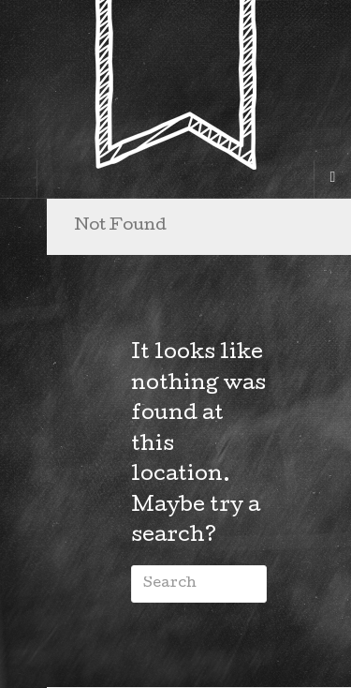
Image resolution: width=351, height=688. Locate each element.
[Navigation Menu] (332, 179)
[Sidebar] (18, 179)
